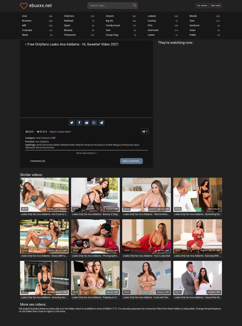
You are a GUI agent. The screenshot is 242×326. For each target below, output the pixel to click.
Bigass (117, 144)
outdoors (100, 144)
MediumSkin (68, 144)
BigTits (80, 144)
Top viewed (202, 5)
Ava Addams (42, 141)
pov (137, 144)
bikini (57, 144)
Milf (53, 138)
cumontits (49, 147)
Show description (86, 153)
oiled (109, 144)
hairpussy (128, 144)
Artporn (46, 138)
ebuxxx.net (40, 5)
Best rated (215, 5)
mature (90, 144)
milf (40, 144)
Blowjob (31, 147)
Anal (38, 138)
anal (39, 147)
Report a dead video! (60, 131)
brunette (48, 144)
